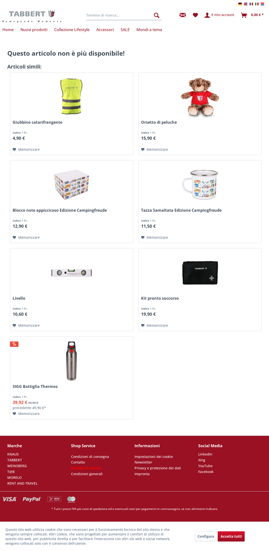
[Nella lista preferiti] (26, 149)
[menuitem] (124, 15)
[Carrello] (252, 15)
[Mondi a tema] (149, 29)
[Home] (9, 29)
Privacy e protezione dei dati (157, 468)
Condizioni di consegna (90, 456)
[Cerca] (157, 15)
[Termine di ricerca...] (124, 15)
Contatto (78, 462)
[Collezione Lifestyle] (72, 29)
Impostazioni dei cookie (153, 456)
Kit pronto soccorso (160, 298)
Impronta (142, 474)
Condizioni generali (87, 474)
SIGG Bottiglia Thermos (35, 386)
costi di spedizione (95, 509)
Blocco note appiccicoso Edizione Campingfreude (60, 210)
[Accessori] (105, 29)
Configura (205, 536)
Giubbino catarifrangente (37, 122)
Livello (19, 298)
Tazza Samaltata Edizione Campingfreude (181, 210)
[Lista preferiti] (195, 15)
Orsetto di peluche (159, 122)
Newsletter (143, 462)
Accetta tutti (231, 536)
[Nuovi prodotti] (34, 29)
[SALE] (125, 29)
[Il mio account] (220, 15)
